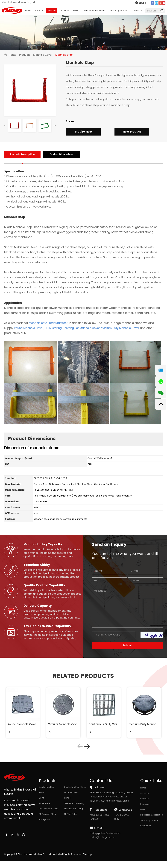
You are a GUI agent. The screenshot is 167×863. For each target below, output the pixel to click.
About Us (39, 10)
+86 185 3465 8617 (121, 819)
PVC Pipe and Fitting (48, 811)
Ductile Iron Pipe (46, 789)
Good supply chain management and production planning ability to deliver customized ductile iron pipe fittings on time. (51, 615)
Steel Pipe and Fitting (74, 806)
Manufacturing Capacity (43, 544)
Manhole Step (64, 55)
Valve (41, 794)
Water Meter (44, 806)
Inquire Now (82, 132)
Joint (41, 800)
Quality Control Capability (45, 586)
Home (27, 10)
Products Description (19, 154)
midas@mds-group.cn (102, 839)
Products (52, 10)
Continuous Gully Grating (103, 725)
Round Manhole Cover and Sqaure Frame (22, 725)
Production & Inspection (93, 10)
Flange (67, 800)
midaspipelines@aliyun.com (105, 835)
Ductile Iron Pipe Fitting (75, 789)
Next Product (131, 132)
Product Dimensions (52, 154)
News (75, 10)
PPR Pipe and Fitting (73, 811)
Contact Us (137, 10)
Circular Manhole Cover (63, 725)
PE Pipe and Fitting (47, 817)
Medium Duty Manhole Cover (144, 725)
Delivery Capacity (38, 606)
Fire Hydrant (44, 822)
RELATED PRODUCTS (83, 676)
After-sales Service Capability (48, 627)
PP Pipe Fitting (70, 817)
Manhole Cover (42, 55)
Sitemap (87, 856)
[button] (54, 126)
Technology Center (118, 10)
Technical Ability (37, 565)
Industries (64, 10)
